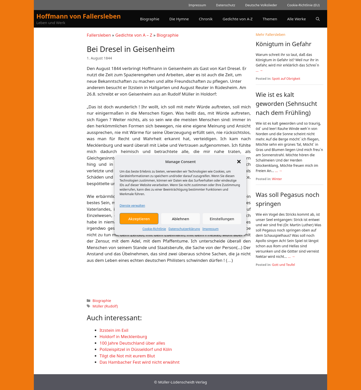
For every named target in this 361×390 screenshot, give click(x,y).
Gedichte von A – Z (133, 35)
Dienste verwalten (132, 207)
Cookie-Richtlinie (154, 231)
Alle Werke (296, 18)
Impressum (210, 231)
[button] (238, 163)
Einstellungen (222, 220)
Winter (277, 179)
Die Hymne (179, 18)
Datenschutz (225, 5)
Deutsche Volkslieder (261, 5)
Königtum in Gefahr (283, 44)
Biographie (149, 18)
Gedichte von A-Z (238, 18)
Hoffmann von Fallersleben (78, 16)
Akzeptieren (139, 220)
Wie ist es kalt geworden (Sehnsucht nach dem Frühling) (286, 103)
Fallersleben (99, 35)
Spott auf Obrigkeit (286, 78)
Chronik (206, 18)
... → (259, 70)
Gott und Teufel (283, 265)
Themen (270, 18)
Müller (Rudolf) (105, 306)
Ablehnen (180, 220)
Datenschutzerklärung (184, 231)
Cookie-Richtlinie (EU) (303, 5)
